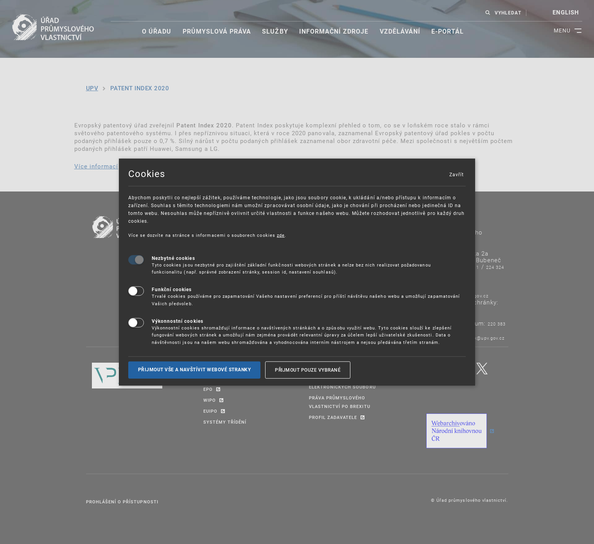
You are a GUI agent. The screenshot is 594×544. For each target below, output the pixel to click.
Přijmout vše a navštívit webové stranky (194, 369)
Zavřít (456, 174)
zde (281, 235)
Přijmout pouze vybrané (308, 370)
